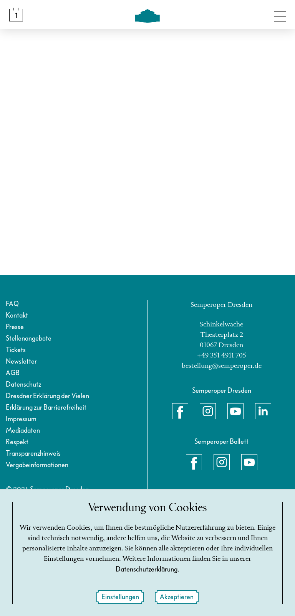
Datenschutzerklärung (146, 569)
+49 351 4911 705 (221, 355)
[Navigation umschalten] (280, 14)
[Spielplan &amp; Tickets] (16, 14)
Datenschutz (23, 384)
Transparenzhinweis (33, 453)
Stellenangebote (28, 338)
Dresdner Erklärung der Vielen (47, 396)
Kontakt (17, 315)
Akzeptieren (177, 597)
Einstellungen (120, 597)
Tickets (16, 350)
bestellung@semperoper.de (222, 365)
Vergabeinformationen (37, 465)
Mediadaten (23, 430)
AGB (13, 373)
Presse (15, 327)
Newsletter (21, 361)
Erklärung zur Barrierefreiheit (46, 407)
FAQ (12, 304)
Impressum (21, 419)
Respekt (17, 442)
